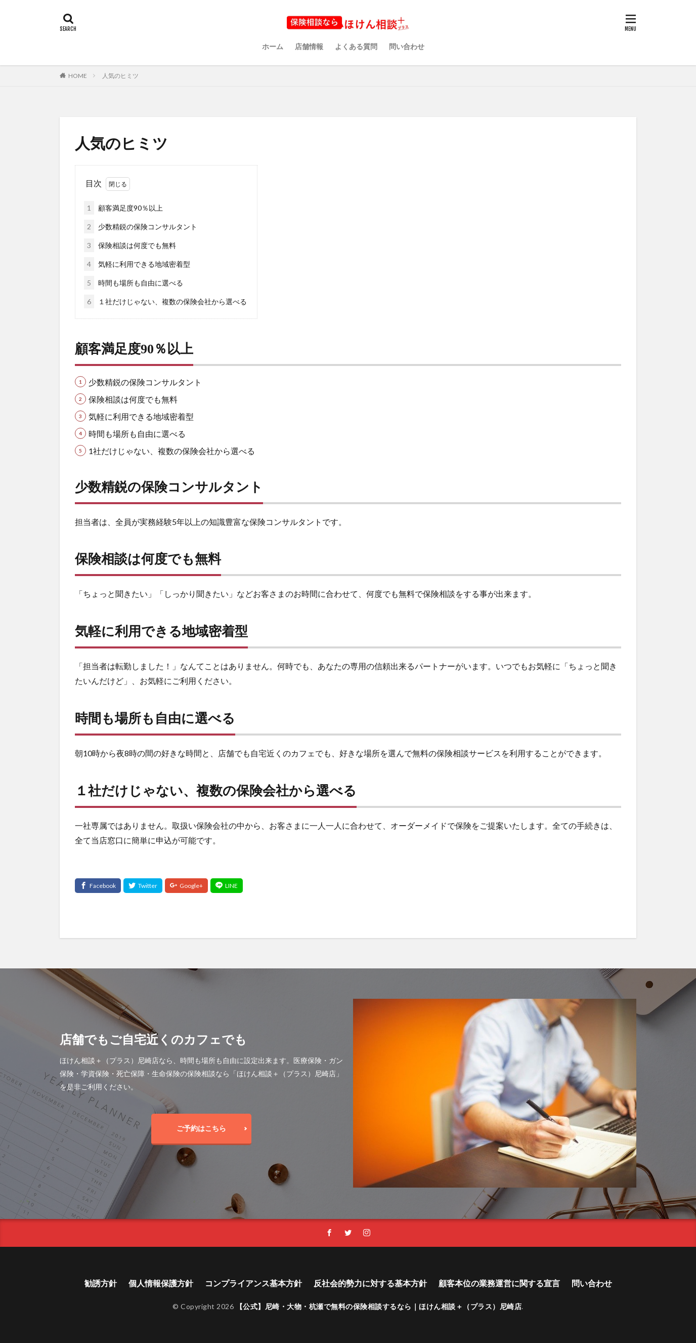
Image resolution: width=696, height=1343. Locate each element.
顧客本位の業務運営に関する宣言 (499, 1283)
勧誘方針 (100, 1283)
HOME (77, 75)
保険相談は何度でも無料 (130, 245)
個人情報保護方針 (160, 1283)
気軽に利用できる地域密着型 (137, 264)
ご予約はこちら (201, 1128)
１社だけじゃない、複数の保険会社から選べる (165, 301)
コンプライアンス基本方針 (253, 1283)
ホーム (272, 46)
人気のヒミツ (120, 75)
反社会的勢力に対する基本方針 (370, 1283)
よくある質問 (356, 46)
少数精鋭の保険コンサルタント (140, 226)
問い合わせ (406, 46)
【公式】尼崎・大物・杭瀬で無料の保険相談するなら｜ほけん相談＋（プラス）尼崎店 (379, 1306)
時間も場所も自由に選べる (133, 283)
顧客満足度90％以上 (123, 208)
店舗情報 (309, 46)
